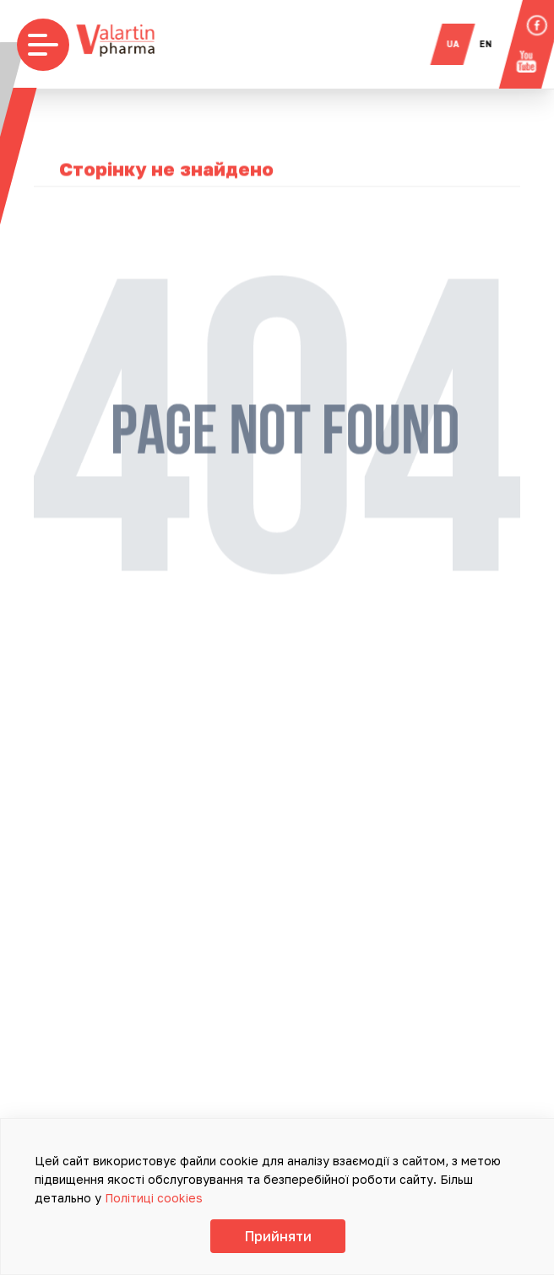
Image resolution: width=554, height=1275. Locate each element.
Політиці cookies (154, 1198)
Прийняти (278, 1236)
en (494, 44)
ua (461, 44)
